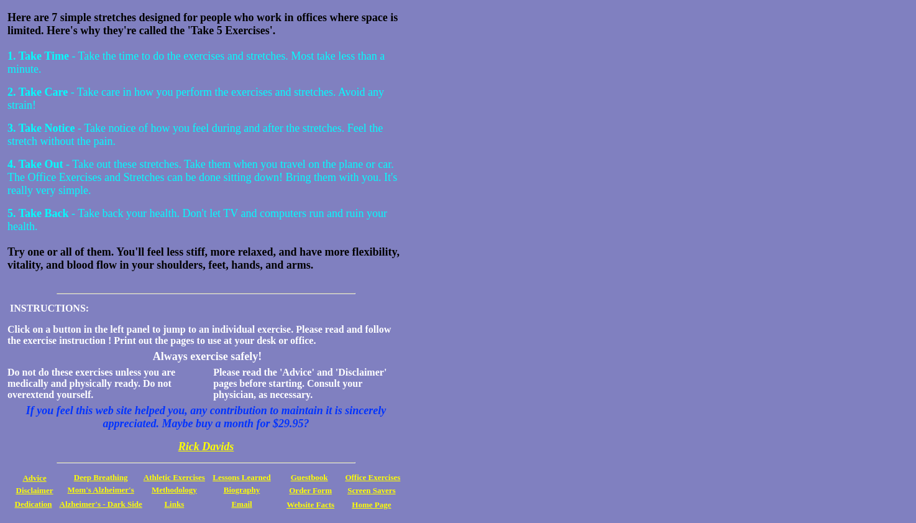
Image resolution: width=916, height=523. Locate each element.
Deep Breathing (101, 477)
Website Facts (310, 504)
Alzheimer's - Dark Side (101, 504)
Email (241, 504)
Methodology (174, 489)
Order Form (310, 490)
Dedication (33, 504)
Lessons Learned (242, 477)
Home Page (371, 504)
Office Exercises (372, 477)
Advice (34, 478)
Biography (242, 489)
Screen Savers (371, 490)
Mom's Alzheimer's (101, 489)
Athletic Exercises (174, 477)
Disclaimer (34, 490)
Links (174, 504)
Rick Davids (206, 446)
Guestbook (309, 477)
